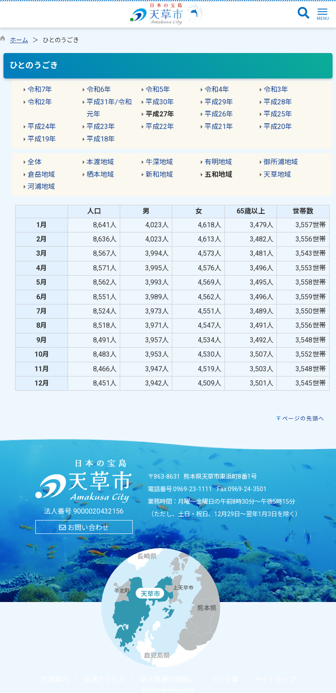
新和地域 (159, 174)
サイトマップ (275, 680)
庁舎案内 (54, 680)
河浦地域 (41, 186)
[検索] (303, 13)
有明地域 (218, 162)
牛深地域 (159, 162)
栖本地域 (100, 174)
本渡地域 (100, 162)
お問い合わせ (84, 528)
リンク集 (225, 680)
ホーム (19, 40)
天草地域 (277, 174)
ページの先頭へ (303, 418)
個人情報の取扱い (168, 680)
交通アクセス (104, 680)
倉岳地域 (41, 174)
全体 (34, 162)
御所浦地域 (281, 162)
